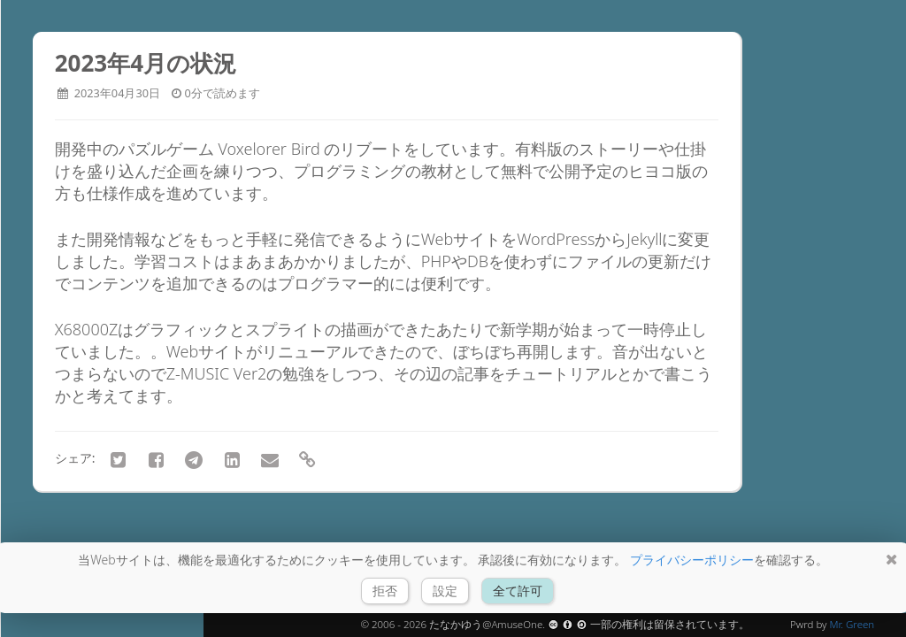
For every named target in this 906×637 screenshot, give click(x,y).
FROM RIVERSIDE (101, 157)
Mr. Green (851, 624)
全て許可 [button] (517, 590)
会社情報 (79, 455)
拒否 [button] (384, 590)
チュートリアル (101, 362)
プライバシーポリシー (692, 559)
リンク (71, 424)
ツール (71, 393)
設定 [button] (445, 590)
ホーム (71, 238)
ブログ (68, 268)
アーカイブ (86, 300)
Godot (70, 331)
